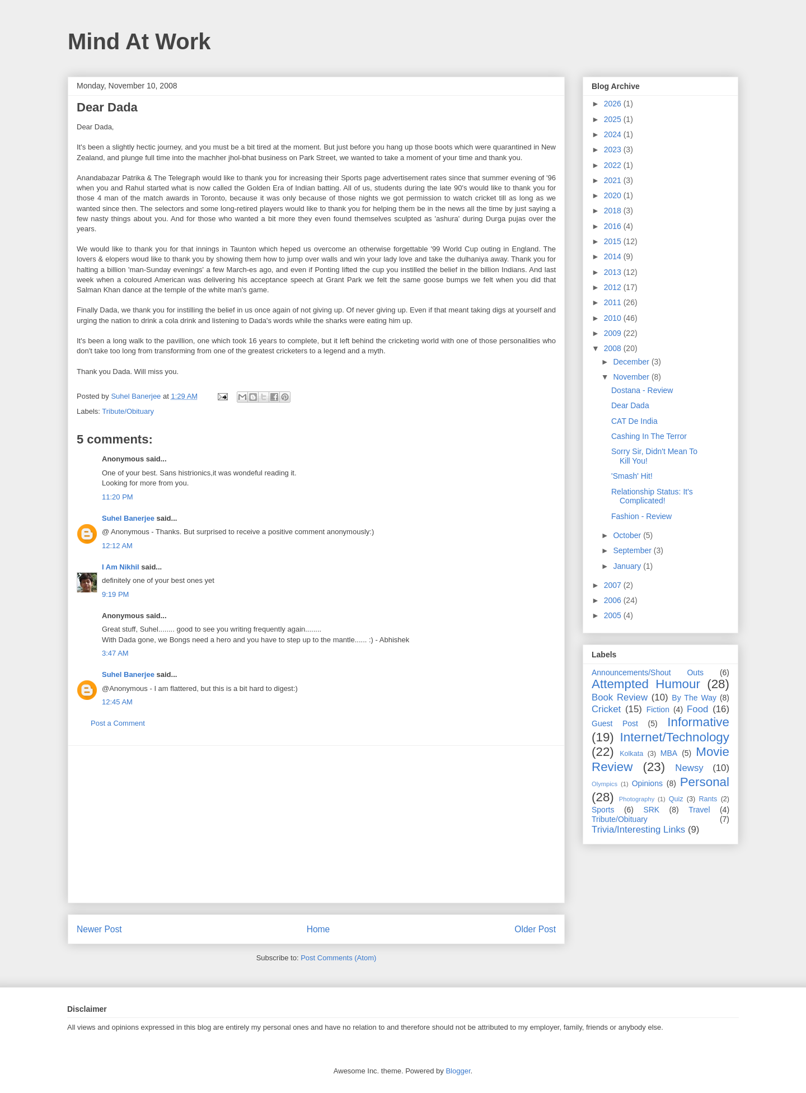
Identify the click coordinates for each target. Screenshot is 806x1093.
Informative (698, 722)
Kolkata (631, 754)
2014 (614, 256)
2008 (614, 348)
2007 (614, 585)
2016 (614, 226)
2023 (614, 149)
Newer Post (99, 929)
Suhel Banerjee (128, 518)
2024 (614, 134)
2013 (614, 272)
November (632, 376)
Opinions (647, 783)
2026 (614, 103)
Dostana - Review (642, 390)
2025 (614, 119)
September (633, 550)
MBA (668, 753)
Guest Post (615, 723)
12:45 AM (117, 702)
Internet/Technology (674, 737)
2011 (614, 302)
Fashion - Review (641, 516)
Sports (603, 809)
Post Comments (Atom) (338, 958)
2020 (614, 195)
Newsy (689, 768)
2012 (614, 287)
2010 (614, 318)
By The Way (694, 697)
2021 (614, 180)
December (632, 361)
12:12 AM (117, 545)
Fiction (657, 709)
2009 (614, 333)
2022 (614, 165)
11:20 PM (117, 497)
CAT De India (634, 421)
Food (697, 709)
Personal (704, 782)
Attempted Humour (646, 684)
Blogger (458, 1071)
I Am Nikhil (120, 567)
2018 (614, 210)
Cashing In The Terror (649, 436)
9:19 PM (115, 594)
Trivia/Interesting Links (638, 829)
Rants (708, 799)
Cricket (606, 709)
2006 (614, 600)
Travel (699, 809)
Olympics (604, 784)
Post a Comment (118, 723)
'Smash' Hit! (632, 475)
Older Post (535, 929)
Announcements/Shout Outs (648, 672)
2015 (614, 241)
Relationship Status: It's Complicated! (652, 496)
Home (318, 929)
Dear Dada (630, 405)
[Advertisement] (316, 824)
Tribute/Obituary (128, 411)
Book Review (620, 697)
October (628, 535)
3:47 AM (115, 653)
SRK (651, 809)
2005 (614, 615)
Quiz (676, 799)
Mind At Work (139, 41)
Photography (636, 799)
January (628, 566)
